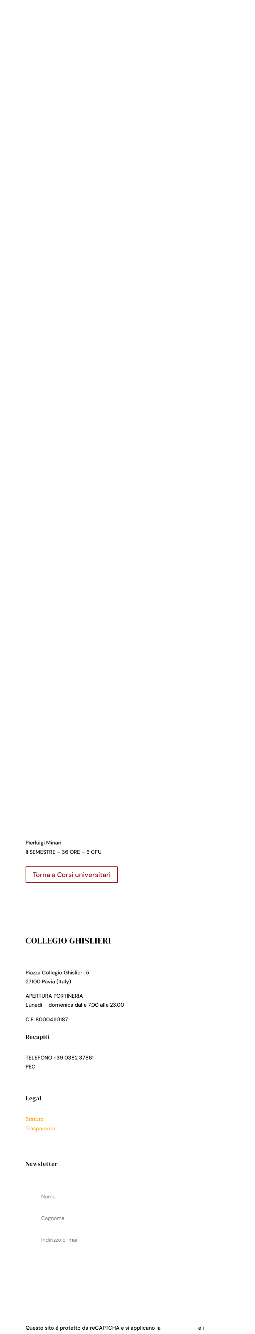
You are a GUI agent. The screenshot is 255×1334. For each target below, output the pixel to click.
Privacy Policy (43, 1137)
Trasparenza (40, 1128)
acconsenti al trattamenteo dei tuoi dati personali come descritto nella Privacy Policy (127, 1274)
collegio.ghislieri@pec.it (66, 1066)
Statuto (35, 1119)
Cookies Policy (44, 1146)
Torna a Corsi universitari (72, 874)
